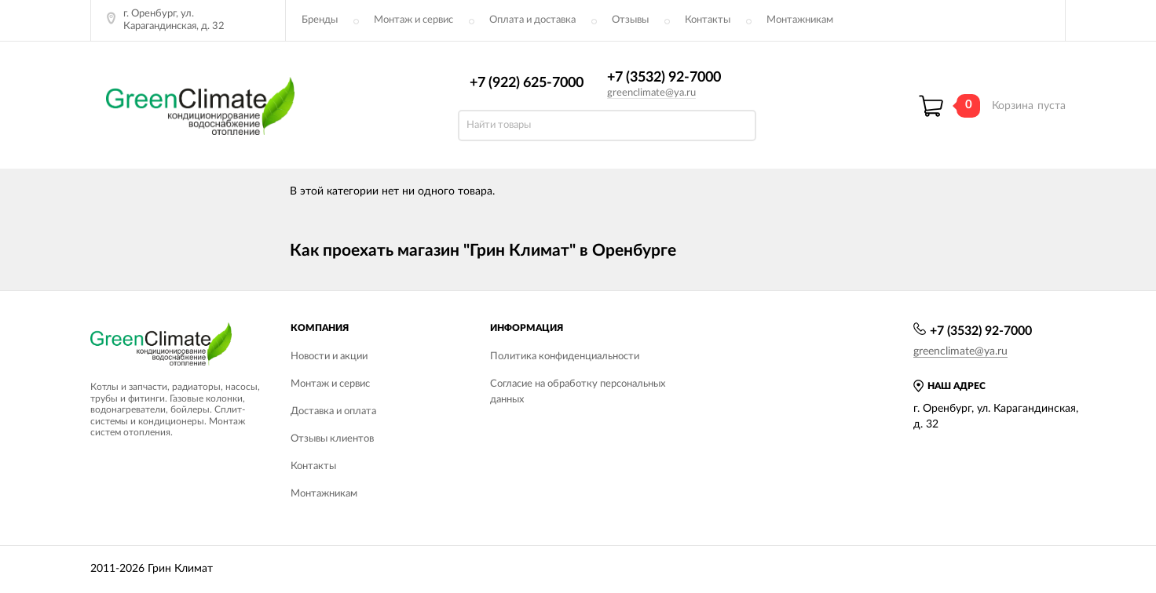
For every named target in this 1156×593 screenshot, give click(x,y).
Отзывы (630, 20)
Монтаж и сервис (413, 20)
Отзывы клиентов (332, 439)
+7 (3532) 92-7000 (664, 78)
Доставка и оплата (333, 411)
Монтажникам (799, 20)
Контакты (707, 20)
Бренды (320, 20)
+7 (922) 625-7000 (526, 83)
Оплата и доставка (532, 20)
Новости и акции (329, 356)
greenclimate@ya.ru (651, 93)
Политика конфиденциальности (564, 356)
